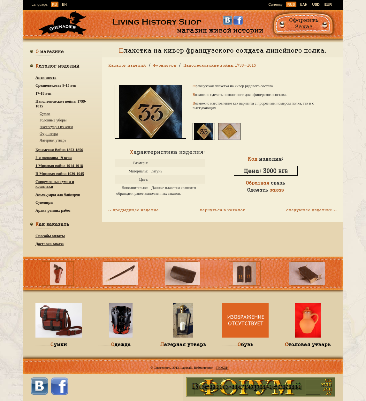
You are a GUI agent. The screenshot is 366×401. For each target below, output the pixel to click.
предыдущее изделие (133, 209)
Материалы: (139, 171)
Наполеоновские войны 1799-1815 (60, 103)
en (64, 4)
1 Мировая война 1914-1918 (59, 166)
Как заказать (52, 224)
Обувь (246, 344)
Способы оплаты (50, 236)
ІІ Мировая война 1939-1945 (59, 173)
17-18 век (43, 93)
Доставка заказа (49, 244)
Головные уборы (53, 120)
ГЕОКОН (222, 367)
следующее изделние (311, 209)
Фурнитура (49, 133)
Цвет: (143, 179)
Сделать (265, 189)
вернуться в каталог (222, 209)
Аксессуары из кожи (56, 127)
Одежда (121, 344)
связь (265, 182)
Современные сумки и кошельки (54, 184)
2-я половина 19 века (53, 158)
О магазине (49, 52)
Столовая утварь (308, 344)
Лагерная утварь (53, 140)
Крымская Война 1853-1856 (59, 150)
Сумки (45, 113)
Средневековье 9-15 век (55, 85)
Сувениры (44, 202)
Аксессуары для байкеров (57, 194)
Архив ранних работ (53, 210)
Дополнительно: (135, 188)
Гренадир (64, 23)
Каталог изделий (57, 66)
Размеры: (140, 163)
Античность (46, 77)
